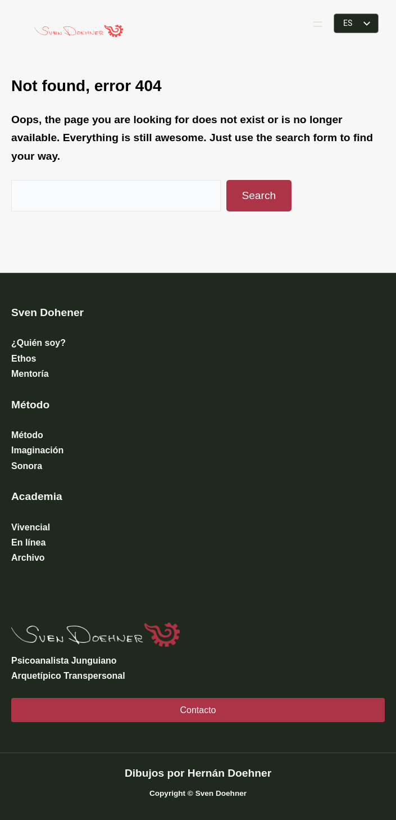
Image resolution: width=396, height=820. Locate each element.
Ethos (23, 358)
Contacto (198, 710)
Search (259, 195)
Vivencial (30, 527)
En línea (28, 542)
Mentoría (30, 374)
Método (27, 435)
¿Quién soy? (38, 343)
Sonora (26, 466)
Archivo (28, 557)
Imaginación (37, 450)
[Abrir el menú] (318, 24)
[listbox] (356, 23)
